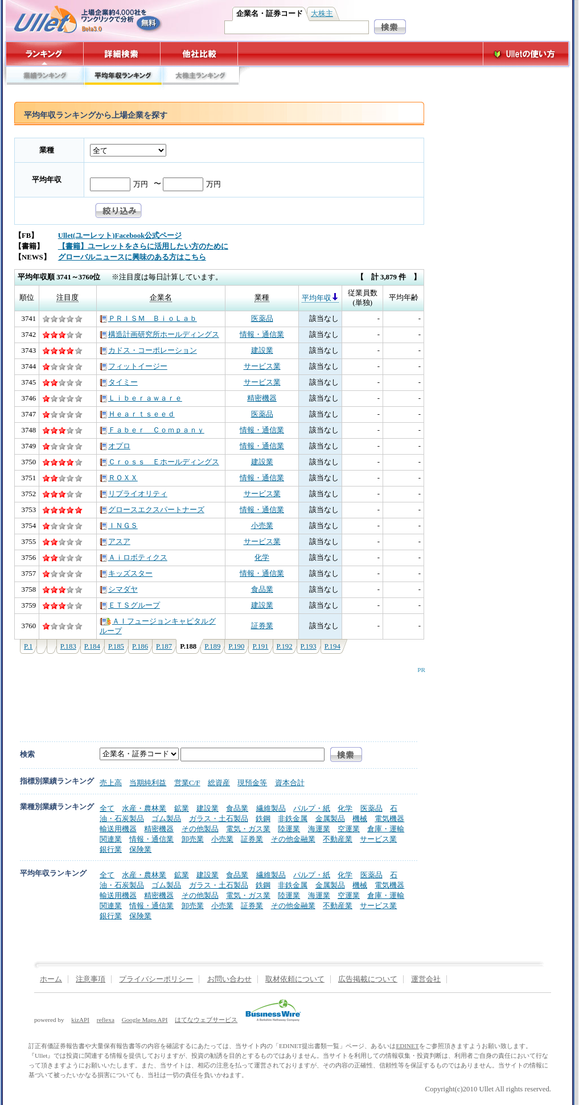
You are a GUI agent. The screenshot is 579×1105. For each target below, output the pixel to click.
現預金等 (252, 782)
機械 (359, 818)
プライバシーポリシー (156, 979)
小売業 (262, 526)
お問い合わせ (229, 979)
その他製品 (200, 828)
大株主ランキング (201, 78)
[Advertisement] (217, 698)
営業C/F (187, 782)
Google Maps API (145, 1019)
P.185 (116, 646)
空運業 (349, 828)
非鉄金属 (292, 818)
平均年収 (46, 180)
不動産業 (337, 839)
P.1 (28, 646)
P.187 (164, 646)
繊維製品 (271, 808)
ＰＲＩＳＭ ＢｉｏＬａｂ (148, 319)
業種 (46, 150)
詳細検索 (122, 54)
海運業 (319, 828)
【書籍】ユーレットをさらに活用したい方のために (143, 246)
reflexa (105, 1019)
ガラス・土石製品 (218, 818)
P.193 (309, 646)
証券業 (262, 626)
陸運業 (289, 828)
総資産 (219, 782)
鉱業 (181, 808)
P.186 (140, 646)
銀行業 (111, 849)
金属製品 (330, 818)
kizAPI (80, 1019)
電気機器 (389, 818)
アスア (115, 542)
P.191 (260, 646)
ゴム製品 (166, 818)
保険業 (140, 849)
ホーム (51, 979)
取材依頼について (295, 979)
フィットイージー (133, 366)
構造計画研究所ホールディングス (159, 335)
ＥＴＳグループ (130, 605)
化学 (261, 558)
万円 (140, 184)
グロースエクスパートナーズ (152, 510)
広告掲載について (367, 979)
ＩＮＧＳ (119, 526)
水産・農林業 (144, 808)
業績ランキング (45, 78)
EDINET (407, 1045)
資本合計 (290, 782)
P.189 (212, 646)
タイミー (119, 382)
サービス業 (262, 366)
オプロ (115, 446)
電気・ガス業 (248, 828)
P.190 (236, 646)
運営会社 (426, 979)
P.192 (285, 646)
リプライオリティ (133, 494)
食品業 (262, 589)
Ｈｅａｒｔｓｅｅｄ (137, 414)
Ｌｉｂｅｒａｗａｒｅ (141, 398)
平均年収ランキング (123, 78)
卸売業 (193, 839)
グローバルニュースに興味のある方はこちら (132, 257)
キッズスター (126, 574)
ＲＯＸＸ (119, 478)
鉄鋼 (263, 818)
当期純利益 (147, 782)
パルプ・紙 (311, 808)
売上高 (111, 782)
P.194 (332, 646)
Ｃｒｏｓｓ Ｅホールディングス (159, 462)
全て (107, 808)
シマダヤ (119, 589)
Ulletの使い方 (526, 54)
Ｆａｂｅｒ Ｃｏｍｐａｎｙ (152, 430)
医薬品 (262, 319)
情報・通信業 (262, 335)
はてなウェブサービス (206, 1019)
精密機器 (262, 398)
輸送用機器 (118, 828)
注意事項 (90, 979)
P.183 (68, 646)
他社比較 (200, 54)
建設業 (262, 350)
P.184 (92, 646)
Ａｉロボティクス (133, 558)
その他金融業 (293, 839)
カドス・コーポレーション (148, 350)
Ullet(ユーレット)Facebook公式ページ (120, 236)
